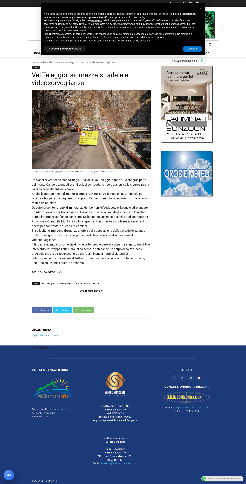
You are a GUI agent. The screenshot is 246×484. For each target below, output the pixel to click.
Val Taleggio (48, 283)
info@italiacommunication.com (190, 407)
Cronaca (58, 62)
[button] (210, 45)
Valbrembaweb (64, 283)
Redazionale (46, 62)
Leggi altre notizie (91, 290)
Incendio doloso (82, 283)
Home (35, 62)
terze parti (96, 20)
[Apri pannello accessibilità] (9, 475)
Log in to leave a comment (46, 335)
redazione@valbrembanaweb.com (118, 463)
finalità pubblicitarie (81, 27)
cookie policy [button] (138, 17)
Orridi (96, 283)
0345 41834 (117, 459)
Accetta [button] (192, 48)
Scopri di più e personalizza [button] (65, 48)
